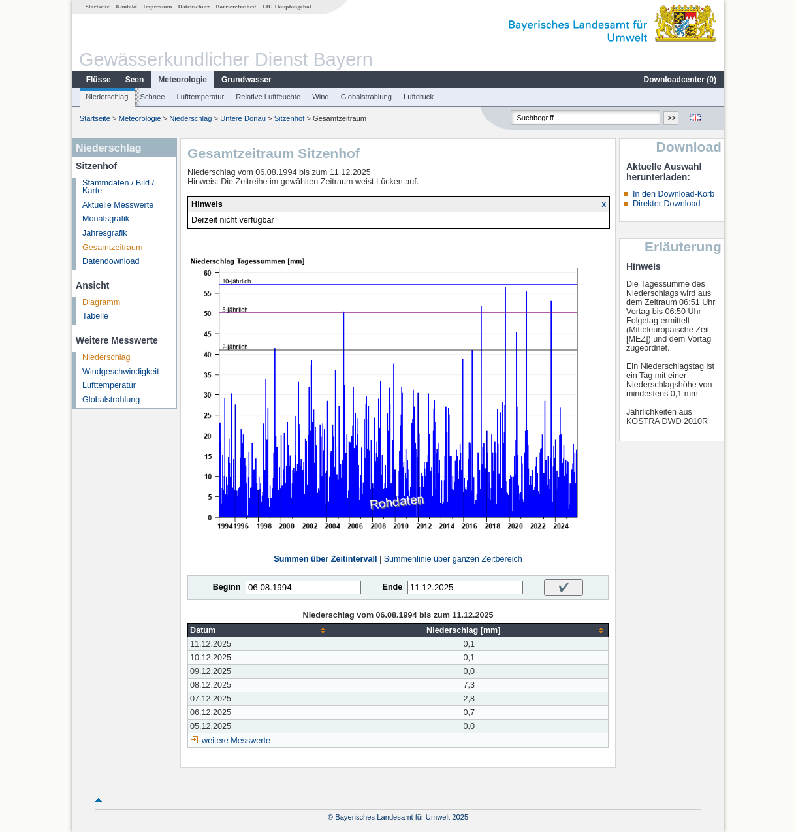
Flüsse (98, 79)
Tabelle (95, 316)
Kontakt (126, 6)
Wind (320, 97)
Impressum (157, 6)
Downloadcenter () (680, 79)
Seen (134, 79)
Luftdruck (419, 97)
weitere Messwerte (236, 740)
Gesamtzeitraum (112, 247)
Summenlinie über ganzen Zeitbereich (453, 559)
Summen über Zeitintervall (325, 559)
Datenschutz (194, 6)
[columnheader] (259, 630)
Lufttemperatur (200, 97)
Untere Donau (243, 118)
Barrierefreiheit (235, 6)
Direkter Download (667, 203)
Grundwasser (246, 79)
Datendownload (111, 261)
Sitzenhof (289, 118)
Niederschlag (107, 97)
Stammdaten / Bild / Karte (118, 187)
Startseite (98, 6)
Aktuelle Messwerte (117, 205)
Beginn (227, 587)
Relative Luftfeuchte (268, 97)
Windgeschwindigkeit (120, 371)
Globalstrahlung (366, 97)
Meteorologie (182, 79)
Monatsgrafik (105, 218)
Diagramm (101, 302)
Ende (392, 587)
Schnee (152, 97)
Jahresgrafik (104, 233)
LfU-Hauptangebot (287, 6)
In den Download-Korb (673, 194)
